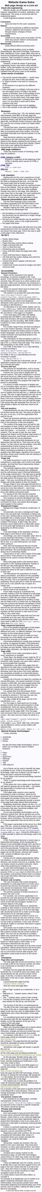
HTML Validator (7, 157)
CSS (24, 202)
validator (32, 105)
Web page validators (11, 149)
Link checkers (8, 175)
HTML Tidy (5, 165)
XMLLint (4, 169)
